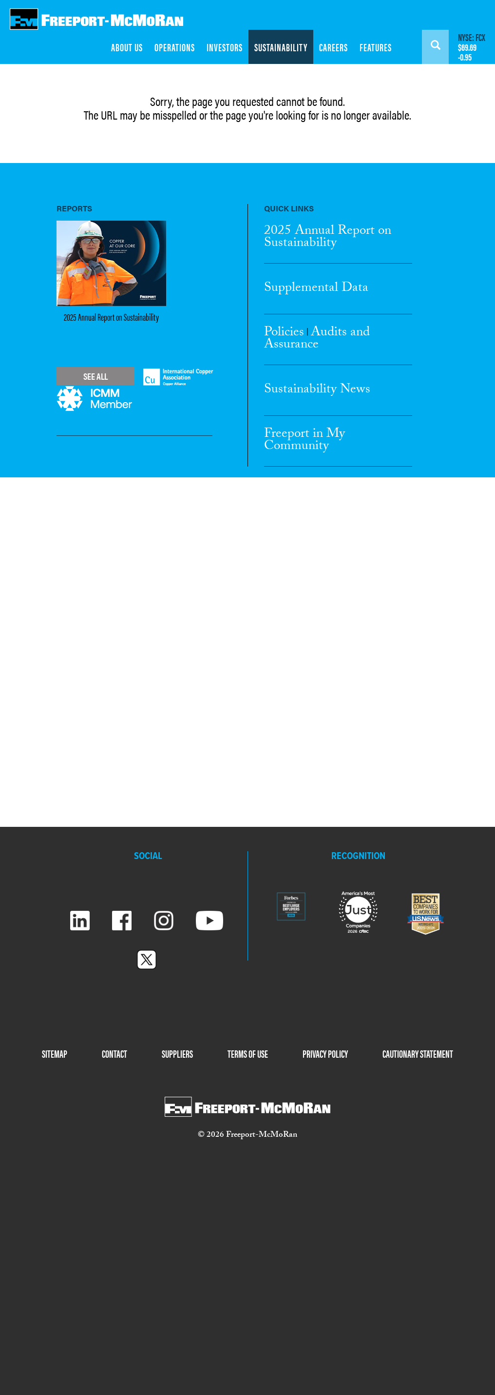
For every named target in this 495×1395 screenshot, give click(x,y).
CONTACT (114, 1053)
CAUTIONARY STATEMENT (417, 1053)
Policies (284, 333)
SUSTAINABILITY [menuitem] (280, 47)
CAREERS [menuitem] (333, 47)
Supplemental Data (316, 289)
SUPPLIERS (177, 1053)
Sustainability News (317, 390)
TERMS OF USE (248, 1053)
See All (95, 376)
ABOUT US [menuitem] (127, 47)
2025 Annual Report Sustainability (327, 238)
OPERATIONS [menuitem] (174, 47)
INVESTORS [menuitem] (225, 47)
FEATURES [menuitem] (376, 47)
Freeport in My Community (304, 441)
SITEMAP (54, 1053)
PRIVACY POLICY (325, 1053)
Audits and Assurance (317, 339)
